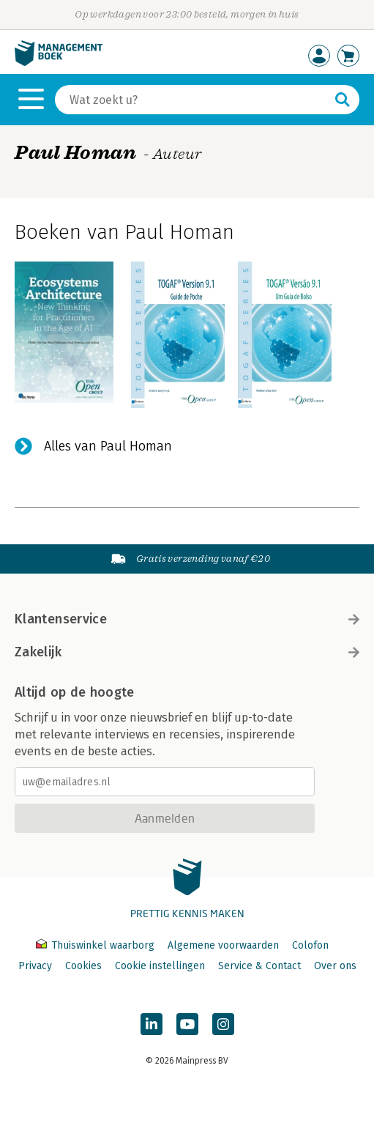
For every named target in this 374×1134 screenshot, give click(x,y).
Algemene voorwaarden (223, 945)
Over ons (335, 966)
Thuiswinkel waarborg (96, 945)
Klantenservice (187, 619)
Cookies (83, 966)
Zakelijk (187, 652)
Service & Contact (259, 966)
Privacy (35, 966)
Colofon (310, 945)
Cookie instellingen (160, 966)
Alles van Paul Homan (108, 446)
